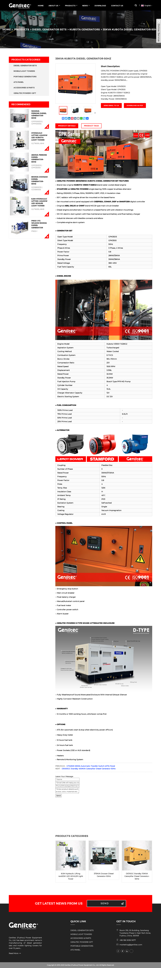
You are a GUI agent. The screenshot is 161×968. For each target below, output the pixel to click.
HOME (6, 29)
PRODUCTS (21, 29)
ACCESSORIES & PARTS (24, 88)
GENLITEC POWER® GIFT (25, 93)
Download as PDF (135, 105)
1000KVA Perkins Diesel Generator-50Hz (38, 114)
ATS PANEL (19, 82)
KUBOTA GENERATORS (84, 29)
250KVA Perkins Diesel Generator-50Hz (39, 158)
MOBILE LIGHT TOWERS (24, 71)
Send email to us (111, 105)
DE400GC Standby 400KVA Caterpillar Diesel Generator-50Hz (88, 769)
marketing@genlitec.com (130, 945)
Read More (13, 953)
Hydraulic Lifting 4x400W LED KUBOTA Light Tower (39, 136)
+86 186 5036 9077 (127, 940)
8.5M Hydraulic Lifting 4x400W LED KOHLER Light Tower (39, 202)
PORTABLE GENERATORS (25, 76)
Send (58, 796)
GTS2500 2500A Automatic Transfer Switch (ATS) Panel (91, 766)
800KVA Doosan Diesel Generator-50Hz (39, 180)
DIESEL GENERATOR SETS (49, 29)
